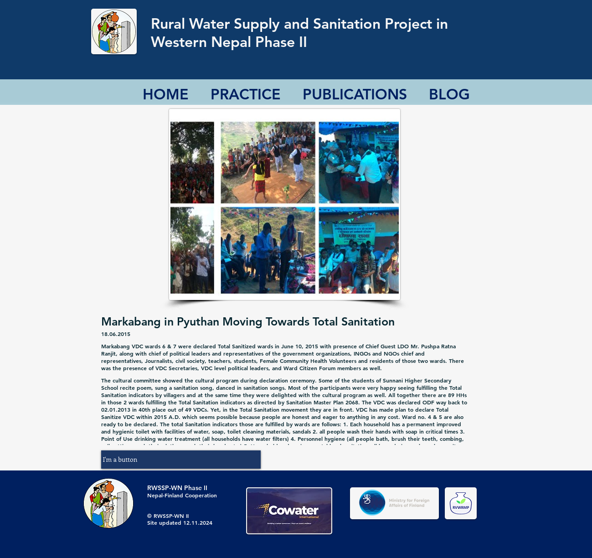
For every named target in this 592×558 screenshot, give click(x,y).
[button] (181, 459)
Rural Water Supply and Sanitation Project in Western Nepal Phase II (299, 32)
